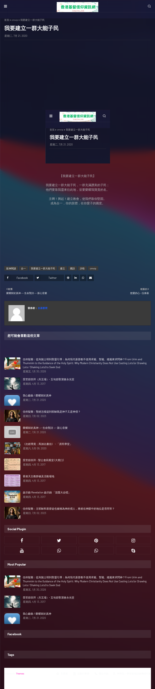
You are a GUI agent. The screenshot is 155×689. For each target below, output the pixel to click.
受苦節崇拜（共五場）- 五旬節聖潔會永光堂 (48, 379)
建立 (62, 268)
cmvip (15, 19)
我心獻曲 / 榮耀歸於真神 (37, 395)
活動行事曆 (81, 673)
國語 (72, 268)
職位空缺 (101, 673)
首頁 (6, 19)
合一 (23, 268)
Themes (20, 673)
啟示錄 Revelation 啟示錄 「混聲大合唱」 (47, 492)
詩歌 (82, 268)
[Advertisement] (77, 72)
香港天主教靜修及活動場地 (38, 476)
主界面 (62, 673)
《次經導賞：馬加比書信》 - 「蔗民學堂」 (47, 444)
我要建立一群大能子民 (43, 268)
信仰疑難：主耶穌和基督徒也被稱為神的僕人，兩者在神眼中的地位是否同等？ (69, 508)
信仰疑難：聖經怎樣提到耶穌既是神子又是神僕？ (52, 411)
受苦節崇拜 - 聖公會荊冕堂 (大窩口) (43, 460)
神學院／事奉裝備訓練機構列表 (132, 673)
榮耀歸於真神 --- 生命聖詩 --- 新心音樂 (45, 427)
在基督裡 (42, 308)
